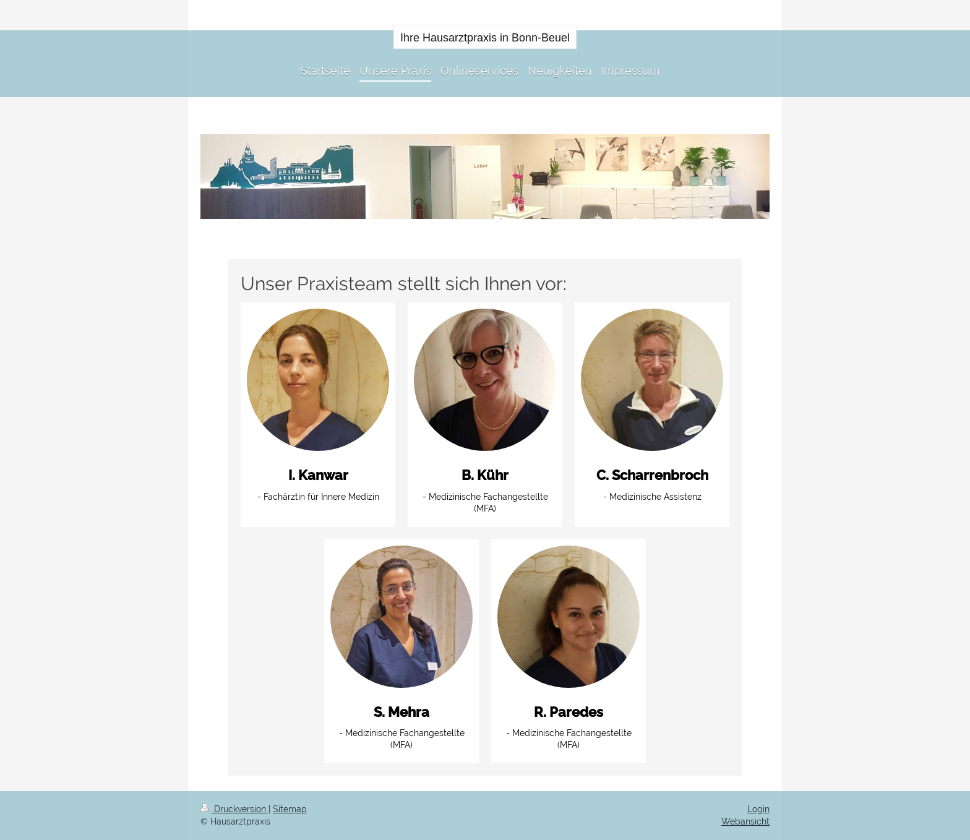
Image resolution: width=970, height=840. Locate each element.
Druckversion (234, 809)
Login (758, 809)
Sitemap (290, 809)
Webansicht (745, 821)
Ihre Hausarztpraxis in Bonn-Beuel (485, 38)
